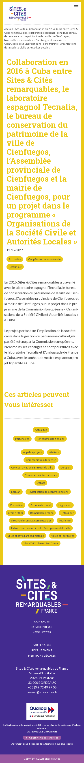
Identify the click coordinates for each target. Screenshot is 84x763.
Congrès (65, 467)
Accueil (8, 28)
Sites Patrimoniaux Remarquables (31, 520)
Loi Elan (15, 491)
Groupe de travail (40, 505)
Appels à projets (32, 452)
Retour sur (15, 266)
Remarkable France (42, 513)
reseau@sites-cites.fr (42, 692)
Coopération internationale (44, 259)
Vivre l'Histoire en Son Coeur (41, 543)
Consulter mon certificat (43, 737)
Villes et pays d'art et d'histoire (25, 535)
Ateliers (54, 452)
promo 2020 (15, 513)
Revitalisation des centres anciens (48, 491)
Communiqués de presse (41, 460)
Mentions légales (42, 655)
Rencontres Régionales (51, 438)
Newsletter (42, 632)
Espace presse (42, 626)
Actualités (21, 28)
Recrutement (42, 650)
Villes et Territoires (62, 535)
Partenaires (22, 438)
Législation (64, 505)
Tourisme (65, 520)
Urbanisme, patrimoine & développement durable (41, 528)
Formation (16, 505)
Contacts (42, 621)
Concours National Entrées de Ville (32, 467)
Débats (41, 482)
